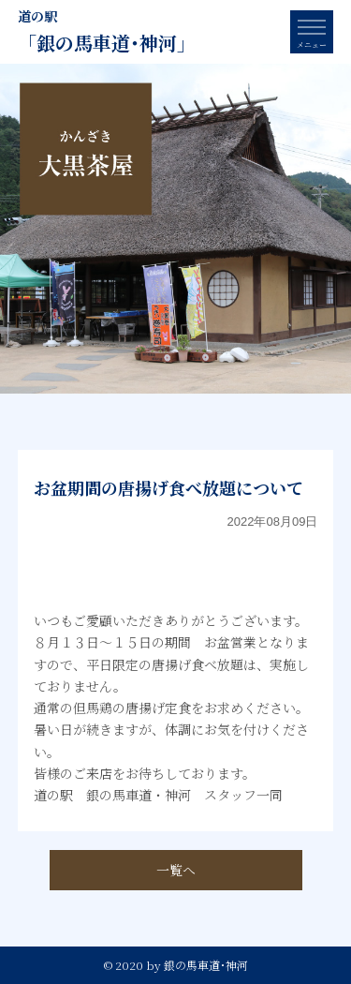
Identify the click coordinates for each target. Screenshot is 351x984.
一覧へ (176, 869)
